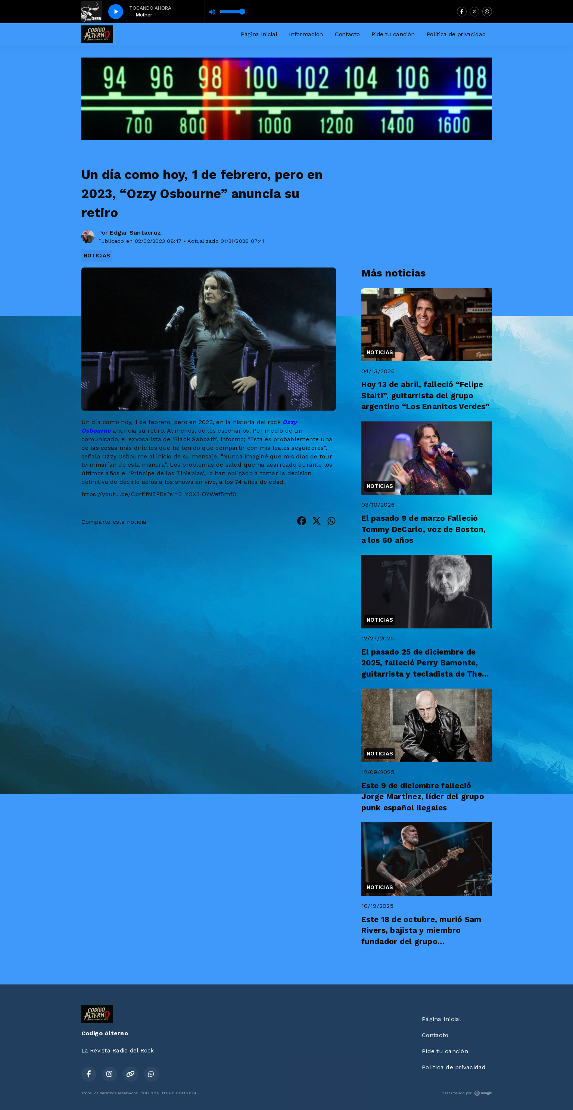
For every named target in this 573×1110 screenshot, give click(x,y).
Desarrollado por (467, 1093)
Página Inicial (259, 34)
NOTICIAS (97, 255)
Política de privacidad (456, 34)
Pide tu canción (392, 34)
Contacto (347, 34)
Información (306, 34)
